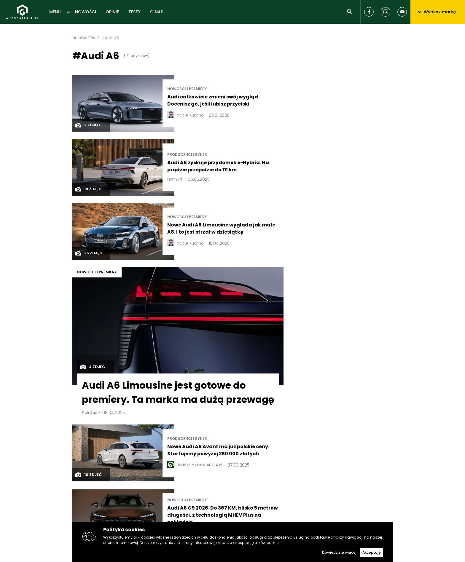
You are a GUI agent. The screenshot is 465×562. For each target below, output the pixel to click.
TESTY (134, 12)
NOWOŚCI (85, 12)
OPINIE (112, 12)
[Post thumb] (123, 103)
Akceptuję (371, 552)
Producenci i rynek (187, 155)
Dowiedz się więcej (339, 552)
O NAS (156, 12)
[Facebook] (369, 12)
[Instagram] (385, 12)
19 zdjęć (88, 189)
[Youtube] (402, 12)
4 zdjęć (92, 367)
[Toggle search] (349, 12)
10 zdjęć (88, 474)
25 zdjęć (88, 253)
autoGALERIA (83, 38)
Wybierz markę (437, 12)
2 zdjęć (87, 125)
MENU (55, 12)
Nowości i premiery (187, 89)
